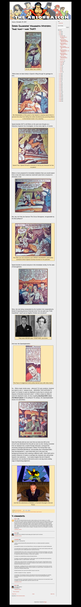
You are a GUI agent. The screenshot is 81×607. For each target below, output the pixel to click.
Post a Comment (16, 591)
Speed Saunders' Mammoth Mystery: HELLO (63, 44)
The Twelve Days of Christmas (63, 38)
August (61, 64)
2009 (60, 95)
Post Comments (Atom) (21, 595)
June (61, 67)
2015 (60, 85)
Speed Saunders (39, 511)
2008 (60, 96)
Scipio (15, 585)
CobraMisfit (16, 539)
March (61, 71)
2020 (60, 78)
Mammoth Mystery (33, 511)
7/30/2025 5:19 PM (17, 589)
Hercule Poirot (27, 511)
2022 (60, 75)
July (61, 65)
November (62, 61)
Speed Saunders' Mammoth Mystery (63, 57)
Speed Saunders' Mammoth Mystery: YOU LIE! (63, 54)
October (61, 62)
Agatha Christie (17, 511)
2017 (60, 82)
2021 (60, 76)
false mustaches (22, 511)
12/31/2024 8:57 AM (17, 581)
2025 (60, 33)
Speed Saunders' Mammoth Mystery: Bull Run (64, 47)
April (61, 70)
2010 (60, 93)
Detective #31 (62, 59)
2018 (60, 81)
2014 (60, 87)
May (61, 68)
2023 (60, 73)
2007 (60, 98)
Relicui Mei (61, 23)
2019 (60, 79)
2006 (60, 99)
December (62, 35)
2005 (60, 101)
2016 (60, 84)
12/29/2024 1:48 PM (17, 529)
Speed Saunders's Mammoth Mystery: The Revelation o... (64, 50)
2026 (60, 31)
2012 (60, 90)
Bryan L (15, 518)
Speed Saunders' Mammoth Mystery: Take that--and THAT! (64, 40)
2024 (60, 34)
